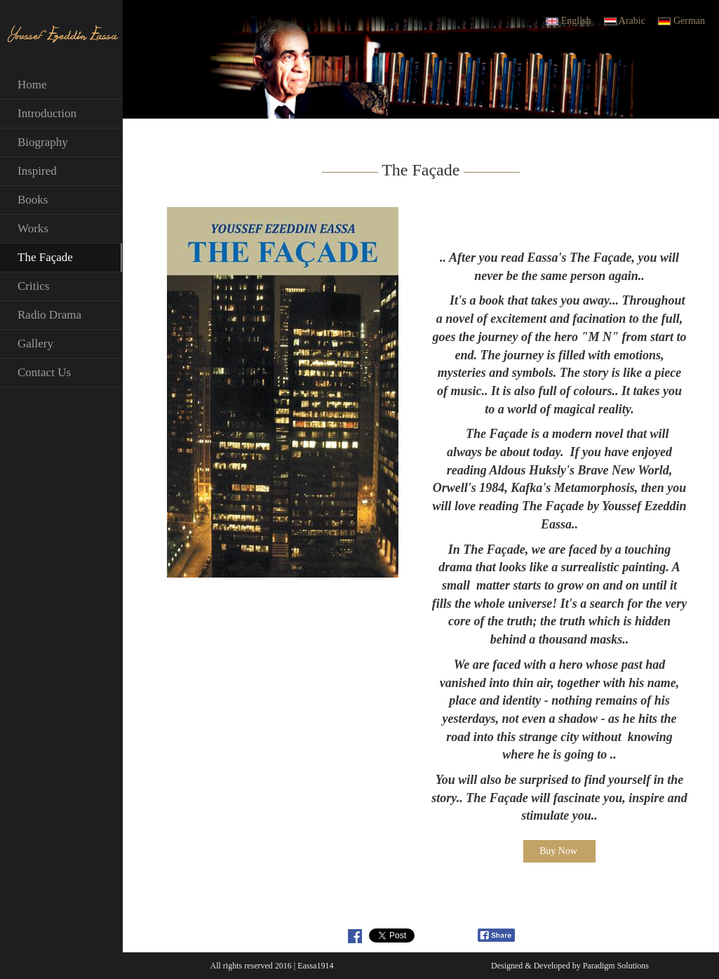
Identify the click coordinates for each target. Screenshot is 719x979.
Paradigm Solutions (616, 966)
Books (33, 199)
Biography (43, 142)
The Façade (45, 257)
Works (33, 228)
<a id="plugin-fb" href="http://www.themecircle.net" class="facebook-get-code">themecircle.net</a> (451, 935)
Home (32, 84)
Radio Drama (49, 314)
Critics (33, 286)
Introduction (47, 113)
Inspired (37, 171)
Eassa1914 (315, 966)
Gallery (35, 343)
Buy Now (558, 851)
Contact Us (44, 372)
